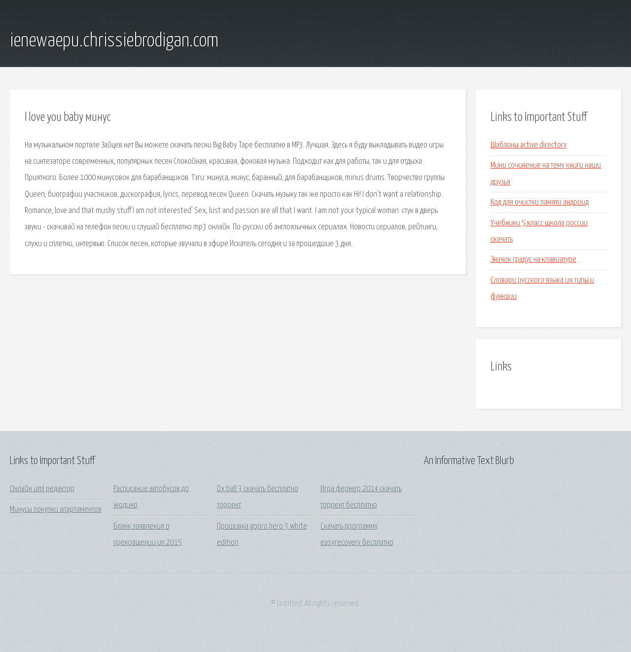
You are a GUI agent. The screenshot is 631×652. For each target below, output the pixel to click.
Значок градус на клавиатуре (533, 259)
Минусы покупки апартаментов (56, 510)
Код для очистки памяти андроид (540, 202)
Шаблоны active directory (529, 145)
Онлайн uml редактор (42, 489)
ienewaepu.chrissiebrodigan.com (114, 41)
